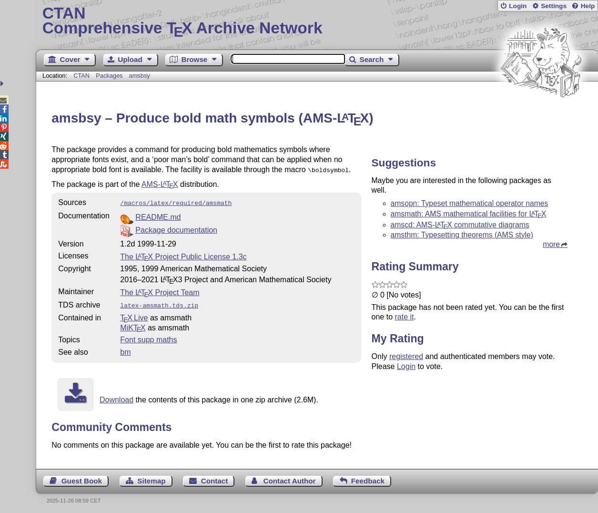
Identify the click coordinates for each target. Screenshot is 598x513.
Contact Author (290, 478)
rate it (404, 317)
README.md (158, 215)
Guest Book (81, 478)
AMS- (160, 183)
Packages (110, 75)
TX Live (134, 315)
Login (518, 6)
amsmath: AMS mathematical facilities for (469, 214)
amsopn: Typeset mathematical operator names (469, 203)
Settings (554, 6)
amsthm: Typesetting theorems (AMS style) (462, 235)
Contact (214, 478)
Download (116, 397)
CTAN (81, 75)
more (551, 244)
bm (125, 349)
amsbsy (139, 75)
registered (406, 356)
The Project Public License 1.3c (183, 255)
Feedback (368, 478)
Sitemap (151, 478)
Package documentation (176, 228)
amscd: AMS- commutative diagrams (460, 225)
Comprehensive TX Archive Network (317, 21)
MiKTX (132, 325)
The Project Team (159, 291)
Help (588, 6)
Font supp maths (148, 337)
